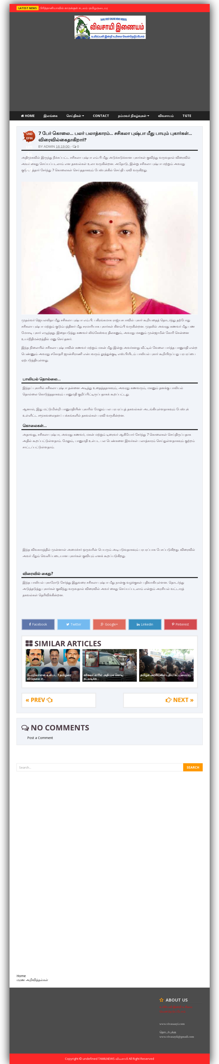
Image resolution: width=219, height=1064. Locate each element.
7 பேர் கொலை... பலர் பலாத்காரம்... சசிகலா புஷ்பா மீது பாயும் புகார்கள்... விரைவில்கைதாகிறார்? (115, 136)
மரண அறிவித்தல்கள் (37, 125)
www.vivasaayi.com (172, 1024)
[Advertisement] (109, 76)
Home (28, 115)
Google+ (109, 624)
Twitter (73, 624)
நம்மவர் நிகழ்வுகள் (133, 115)
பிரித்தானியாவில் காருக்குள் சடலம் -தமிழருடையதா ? (74, 8)
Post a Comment (40, 738)
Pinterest (180, 624)
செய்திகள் (75, 115)
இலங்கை (50, 115)
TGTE (186, 115)
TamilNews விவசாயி (113, 1059)
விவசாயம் (166, 115)
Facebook (38, 624)
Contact (101, 115)
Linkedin (145, 624)
